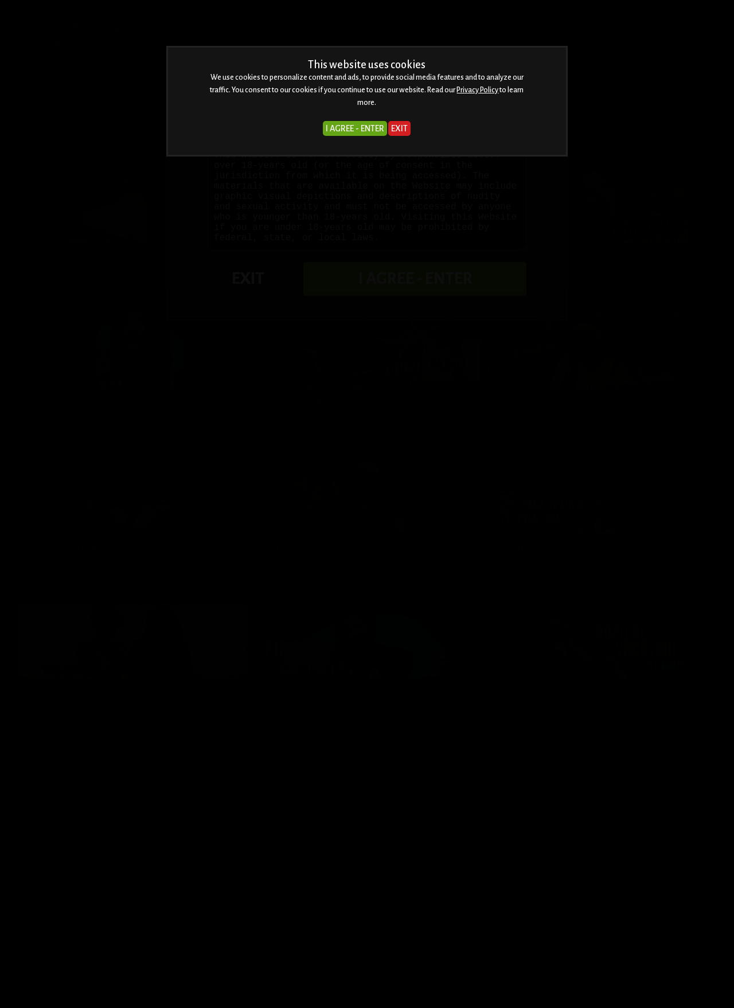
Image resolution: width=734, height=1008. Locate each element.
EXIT (399, 128)
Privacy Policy (477, 90)
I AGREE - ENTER (355, 128)
